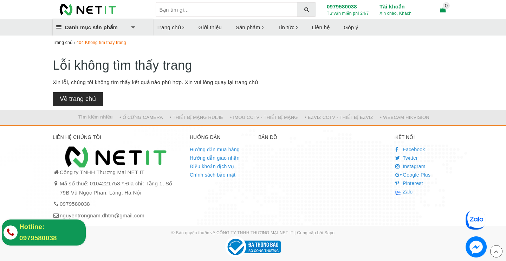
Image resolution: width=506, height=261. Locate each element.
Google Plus (412, 175)
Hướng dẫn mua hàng (215, 149)
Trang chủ (170, 27)
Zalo (404, 192)
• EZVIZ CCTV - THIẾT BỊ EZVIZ (339, 117)
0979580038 (342, 6)
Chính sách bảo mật (212, 175)
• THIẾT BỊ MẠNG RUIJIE (196, 117)
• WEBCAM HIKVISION (405, 117)
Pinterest (409, 183)
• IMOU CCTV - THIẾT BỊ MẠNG (264, 117)
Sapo (329, 232)
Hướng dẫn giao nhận (215, 158)
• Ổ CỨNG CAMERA (141, 117)
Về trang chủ (78, 98)
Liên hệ (321, 27)
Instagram (410, 166)
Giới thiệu (210, 27)
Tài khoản (392, 6)
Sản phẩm (250, 27)
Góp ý (351, 27)
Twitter (406, 158)
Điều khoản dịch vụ (212, 166)
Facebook (410, 149)
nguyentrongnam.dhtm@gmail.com (102, 215)
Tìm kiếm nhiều (95, 117)
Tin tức (288, 27)
